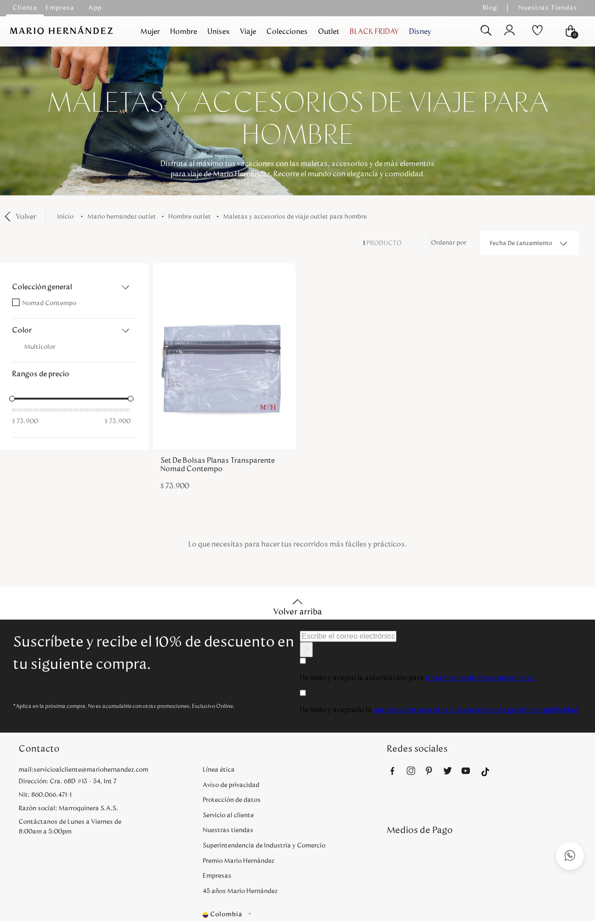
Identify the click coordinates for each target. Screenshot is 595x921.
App (95, 8)
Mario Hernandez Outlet (121, 217)
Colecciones (287, 31)
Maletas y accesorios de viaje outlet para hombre (295, 217)
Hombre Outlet (189, 217)
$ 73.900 (25, 421)
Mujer (150, 31)
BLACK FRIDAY (374, 31)
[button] (74, 287)
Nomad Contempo (49, 303)
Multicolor (39, 347)
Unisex (218, 31)
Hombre (183, 31)
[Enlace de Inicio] (67, 217)
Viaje (248, 31)
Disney (420, 31)
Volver (26, 216)
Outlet (328, 31)
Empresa (60, 8)
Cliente (25, 8)
